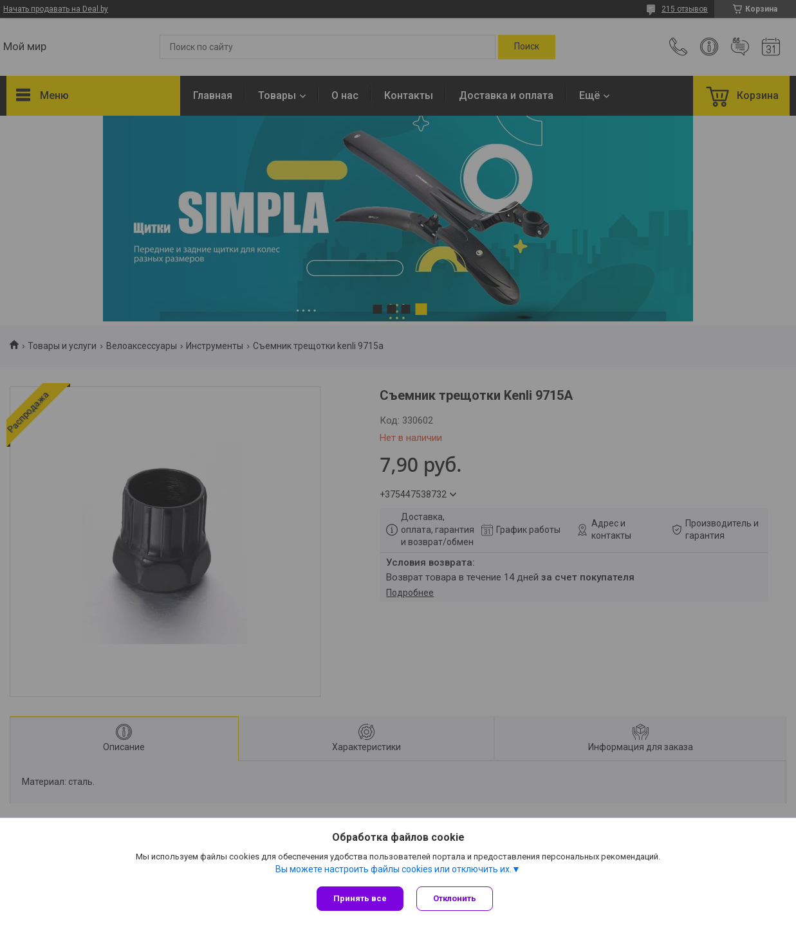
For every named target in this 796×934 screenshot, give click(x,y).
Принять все (360, 898)
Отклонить (454, 898)
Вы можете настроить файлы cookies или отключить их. (393, 869)
